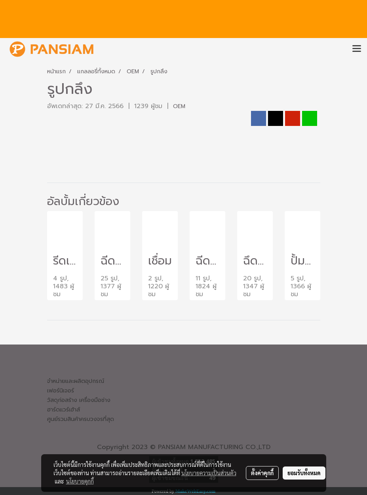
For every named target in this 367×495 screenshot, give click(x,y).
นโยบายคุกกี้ (80, 481)
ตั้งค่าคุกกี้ (262, 472)
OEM (179, 106)
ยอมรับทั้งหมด (304, 472)
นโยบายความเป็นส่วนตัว (208, 472)
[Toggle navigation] (356, 49)
